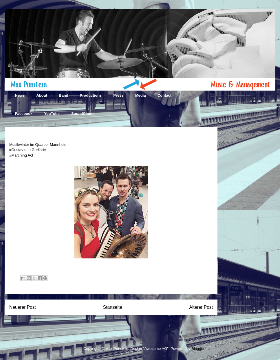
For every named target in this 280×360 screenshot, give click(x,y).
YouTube (52, 113)
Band (63, 95)
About (41, 95)
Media (140, 95)
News (20, 95)
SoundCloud (82, 113)
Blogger (197, 348)
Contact (164, 95)
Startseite (112, 307)
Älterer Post (201, 307)
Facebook (24, 113)
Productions (91, 95)
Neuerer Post (22, 307)
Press (118, 95)
